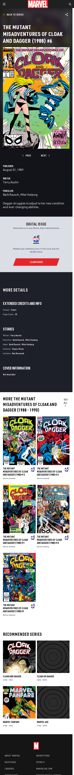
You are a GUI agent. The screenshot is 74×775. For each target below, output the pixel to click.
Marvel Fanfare (11, 722)
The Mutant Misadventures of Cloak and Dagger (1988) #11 (15, 539)
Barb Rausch (11, 194)
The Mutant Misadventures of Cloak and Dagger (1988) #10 (49, 539)
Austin (5, 478)
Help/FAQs (10, 762)
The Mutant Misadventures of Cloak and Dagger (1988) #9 (15, 608)
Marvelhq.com (44, 768)
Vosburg (12, 546)
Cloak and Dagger (12, 676)
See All (66, 402)
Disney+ (40, 762)
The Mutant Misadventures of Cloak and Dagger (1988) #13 (15, 471)
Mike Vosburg (29, 194)
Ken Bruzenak (18, 353)
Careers (9, 768)
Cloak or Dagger (45, 676)
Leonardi (12, 478)
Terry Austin (11, 182)
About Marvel (12, 755)
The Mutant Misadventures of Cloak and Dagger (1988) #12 (49, 471)
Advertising (43, 755)
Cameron (12, 615)
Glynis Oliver (18, 348)
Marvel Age (42, 722)
